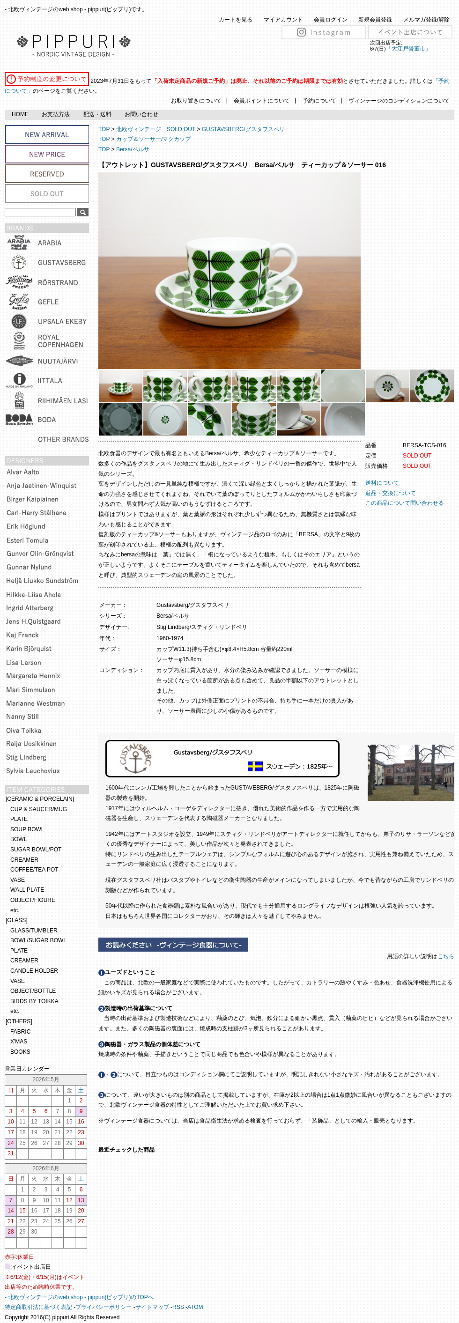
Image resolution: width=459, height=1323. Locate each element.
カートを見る (235, 19)
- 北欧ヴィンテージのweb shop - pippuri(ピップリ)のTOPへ (79, 1297)
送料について (382, 483)
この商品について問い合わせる (404, 503)
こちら (446, 956)
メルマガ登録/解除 (426, 19)
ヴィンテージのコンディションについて (399, 100)
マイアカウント (283, 19)
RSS (178, 1307)
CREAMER (24, 860)
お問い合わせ (141, 114)
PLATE (19, 819)
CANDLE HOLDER (34, 971)
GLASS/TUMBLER (34, 930)
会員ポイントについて (262, 100)
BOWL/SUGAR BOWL (38, 940)
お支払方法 (56, 114)
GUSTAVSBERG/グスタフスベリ (243, 129)
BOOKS (20, 1052)
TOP (104, 129)
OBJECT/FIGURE (32, 900)
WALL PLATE (27, 890)
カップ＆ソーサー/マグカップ (153, 139)
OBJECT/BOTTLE (33, 991)
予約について (319, 100)
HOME (20, 114)
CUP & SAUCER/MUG (38, 809)
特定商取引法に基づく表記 (38, 1307)
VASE (17, 880)
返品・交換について (390, 493)
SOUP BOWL (27, 829)
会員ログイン (331, 19)
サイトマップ (152, 1307)
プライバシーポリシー (103, 1307)
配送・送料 (97, 114)
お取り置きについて (196, 100)
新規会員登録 (375, 19)
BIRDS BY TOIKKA (34, 1001)
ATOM (195, 1307)
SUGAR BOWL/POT (35, 849)
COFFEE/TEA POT (34, 869)
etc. (14, 910)
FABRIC (20, 1031)
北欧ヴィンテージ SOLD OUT (155, 129)
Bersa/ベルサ (132, 149)
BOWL (18, 839)
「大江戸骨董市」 (408, 48)
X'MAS (18, 1041)
